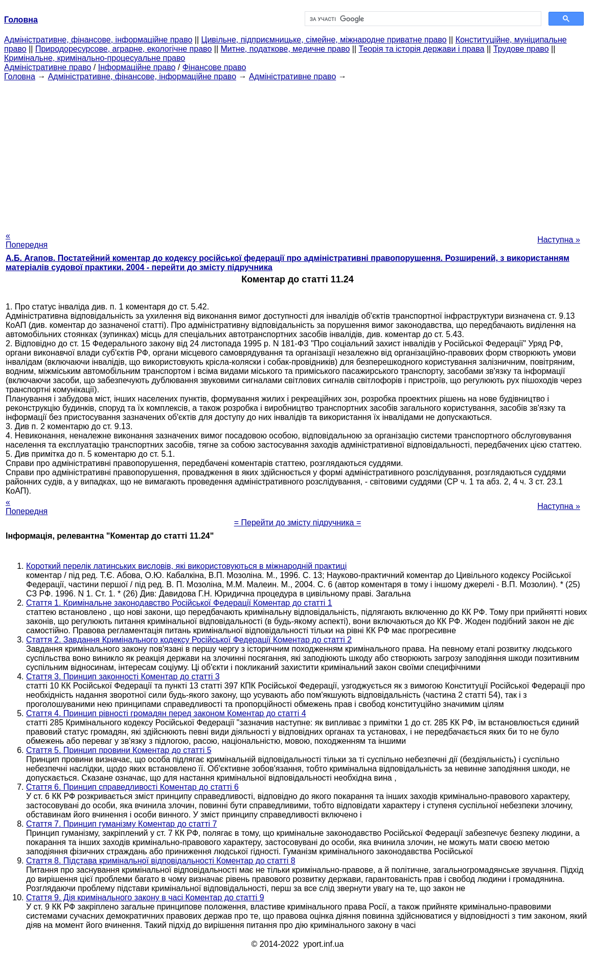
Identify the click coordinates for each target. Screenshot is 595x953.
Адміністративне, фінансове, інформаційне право (98, 39)
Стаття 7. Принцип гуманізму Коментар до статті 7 (121, 823)
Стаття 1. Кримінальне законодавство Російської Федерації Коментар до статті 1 (179, 603)
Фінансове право (214, 67)
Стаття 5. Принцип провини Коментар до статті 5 (119, 750)
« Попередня (27, 240)
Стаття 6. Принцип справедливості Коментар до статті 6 (132, 787)
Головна (19, 76)
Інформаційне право (137, 67)
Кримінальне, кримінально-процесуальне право (94, 58)
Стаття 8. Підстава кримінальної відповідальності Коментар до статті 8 (160, 860)
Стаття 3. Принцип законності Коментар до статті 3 (123, 676)
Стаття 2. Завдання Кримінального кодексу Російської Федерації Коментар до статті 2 (189, 639)
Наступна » (558, 239)
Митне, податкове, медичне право (285, 49)
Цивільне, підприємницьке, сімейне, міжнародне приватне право (324, 39)
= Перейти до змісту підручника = (297, 522)
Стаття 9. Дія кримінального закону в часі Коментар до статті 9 (145, 897)
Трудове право (521, 49)
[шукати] (422, 19)
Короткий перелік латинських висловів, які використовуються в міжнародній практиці (186, 566)
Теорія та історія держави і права (422, 49)
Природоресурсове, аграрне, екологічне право (123, 49)
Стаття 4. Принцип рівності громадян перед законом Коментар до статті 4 (166, 713)
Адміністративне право (47, 67)
